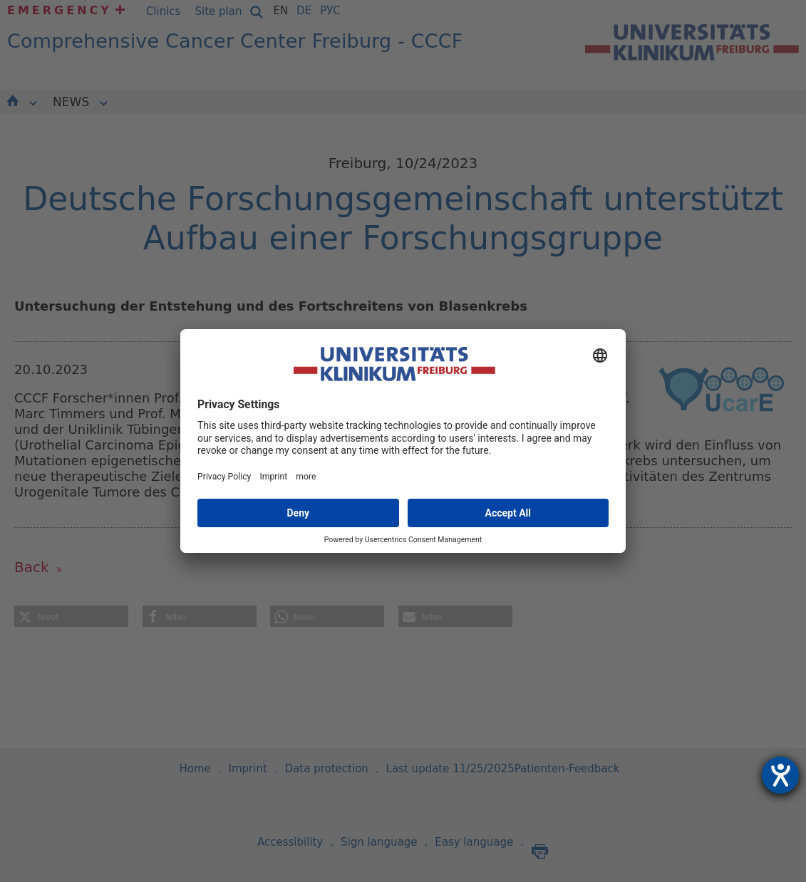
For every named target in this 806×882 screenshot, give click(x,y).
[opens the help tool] (780, 775)
